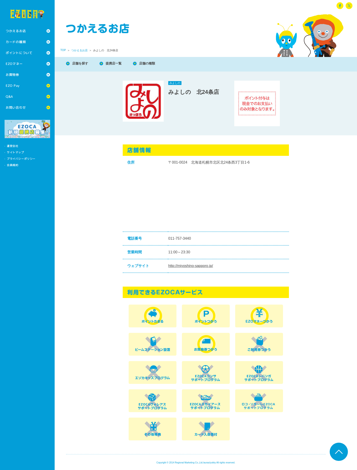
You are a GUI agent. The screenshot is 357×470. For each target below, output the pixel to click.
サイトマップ (15, 152)
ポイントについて (19, 53)
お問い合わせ (16, 107)
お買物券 (12, 74)
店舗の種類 (155, 64)
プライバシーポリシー (21, 159)
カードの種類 (16, 42)
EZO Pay (13, 85)
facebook (340, 5)
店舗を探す (82, 64)
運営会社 (12, 146)
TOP (63, 50)
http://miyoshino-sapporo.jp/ (190, 266)
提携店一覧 (118, 64)
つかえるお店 (16, 31)
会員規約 (12, 165)
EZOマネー (14, 64)
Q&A (9, 96)
